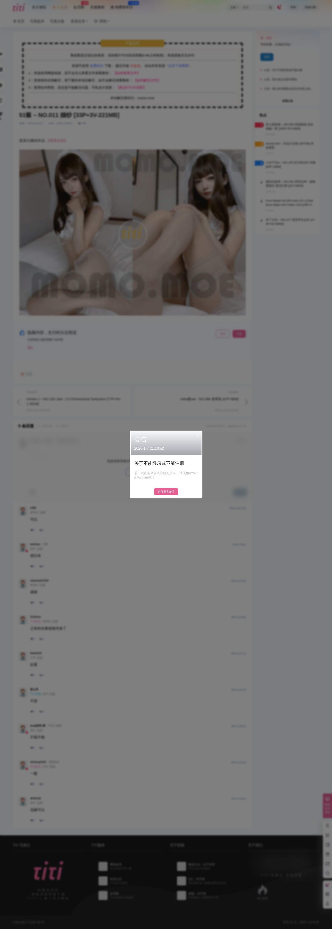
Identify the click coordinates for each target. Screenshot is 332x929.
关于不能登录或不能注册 (159, 463)
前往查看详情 (166, 491)
